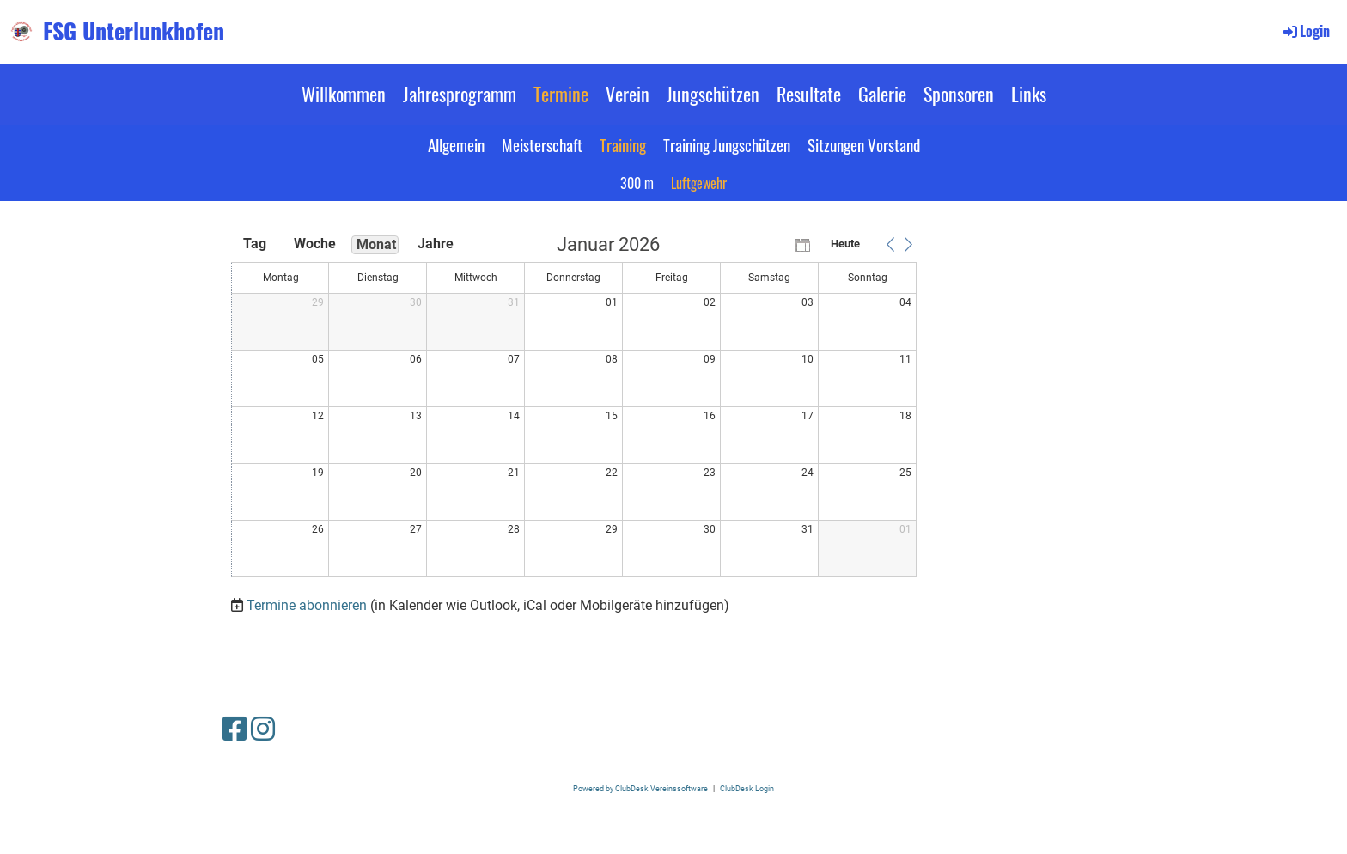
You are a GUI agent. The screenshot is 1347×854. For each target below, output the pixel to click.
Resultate (809, 93)
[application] (574, 407)
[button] (890, 244)
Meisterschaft (542, 144)
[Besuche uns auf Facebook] (234, 729)
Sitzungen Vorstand (864, 144)
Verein (627, 93)
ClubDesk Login (747, 788)
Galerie (882, 93)
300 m (637, 183)
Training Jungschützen (726, 144)
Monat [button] (376, 244)
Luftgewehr (699, 183)
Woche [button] (315, 243)
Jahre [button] (436, 243)
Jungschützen (713, 93)
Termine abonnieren (307, 605)
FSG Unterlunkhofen (133, 30)
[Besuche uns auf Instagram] (263, 729)
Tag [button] (254, 243)
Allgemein (456, 144)
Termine (560, 93)
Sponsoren (958, 93)
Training (623, 144)
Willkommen (344, 93)
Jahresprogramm (459, 93)
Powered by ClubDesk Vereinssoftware (640, 788)
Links (1028, 93)
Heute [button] (845, 243)
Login (1305, 31)
